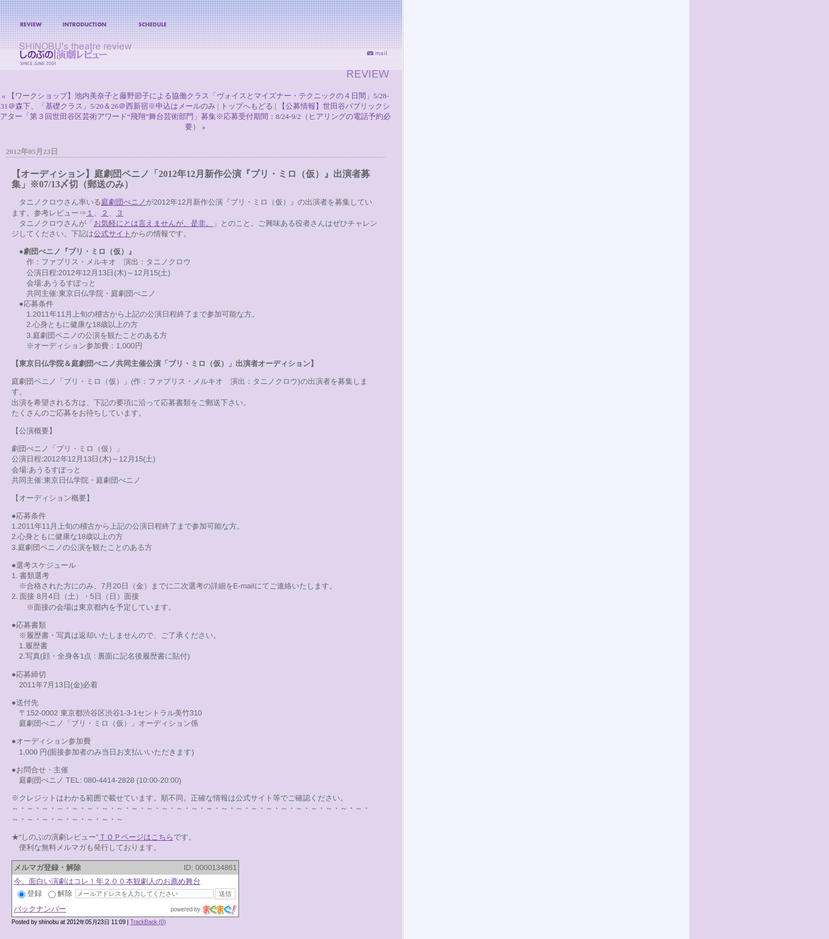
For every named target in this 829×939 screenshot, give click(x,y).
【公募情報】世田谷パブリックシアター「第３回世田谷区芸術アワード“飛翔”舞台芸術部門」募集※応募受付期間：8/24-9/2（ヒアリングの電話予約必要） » (195, 116)
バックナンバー (40, 909)
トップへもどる (247, 106)
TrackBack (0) (148, 922)
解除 (60, 893)
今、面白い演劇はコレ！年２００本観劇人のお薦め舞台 (107, 881)
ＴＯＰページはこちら (136, 837)
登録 (30, 893)
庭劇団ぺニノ (123, 202)
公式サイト (112, 233)
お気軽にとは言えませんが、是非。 (153, 223)
